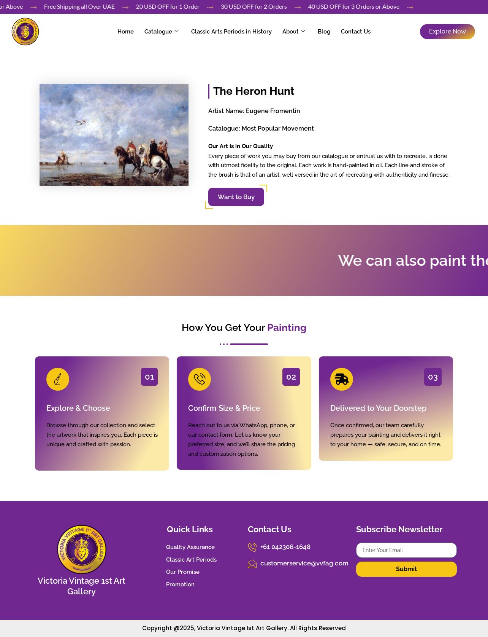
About (292, 31)
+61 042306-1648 (283, 546)
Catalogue (166, 31)
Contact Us (348, 31)
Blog (320, 31)
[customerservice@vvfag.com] (251, 562)
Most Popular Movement (278, 128)
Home (133, 31)
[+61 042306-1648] (251, 546)
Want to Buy (236, 197)
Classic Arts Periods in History (233, 31)
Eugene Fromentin (273, 111)
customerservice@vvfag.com (301, 561)
